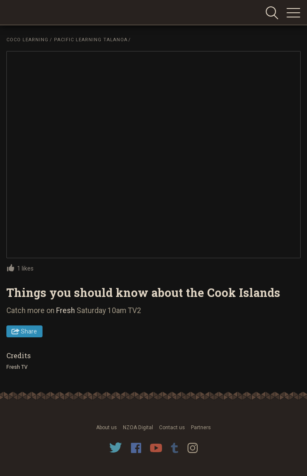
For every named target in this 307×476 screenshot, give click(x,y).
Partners (201, 427)
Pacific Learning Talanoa (91, 40)
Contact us (172, 427)
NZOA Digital (138, 427)
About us (106, 427)
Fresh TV (17, 367)
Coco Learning (27, 40)
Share (29, 331)
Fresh (65, 310)
